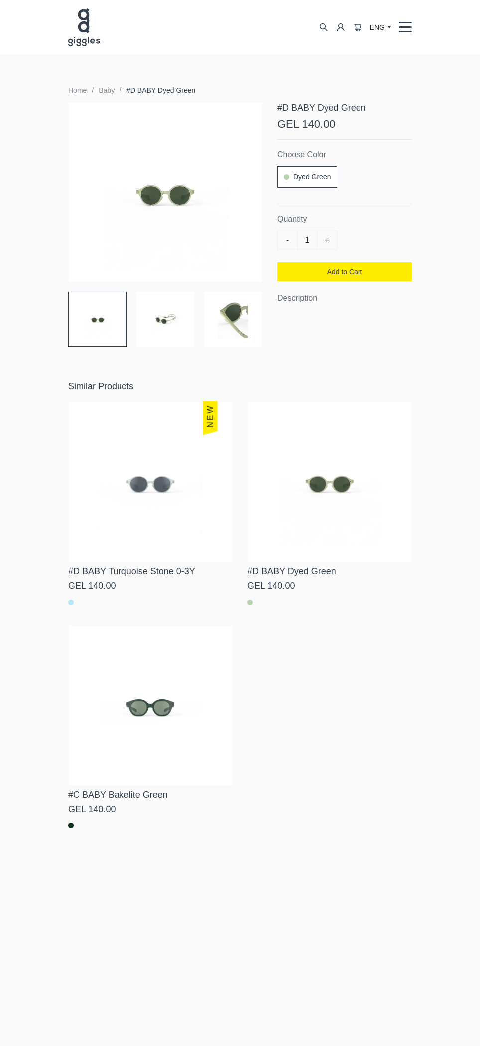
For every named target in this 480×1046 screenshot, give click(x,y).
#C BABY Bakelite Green (118, 795)
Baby (107, 90)
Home (77, 90)
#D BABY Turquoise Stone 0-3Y (131, 571)
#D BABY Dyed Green (160, 90)
